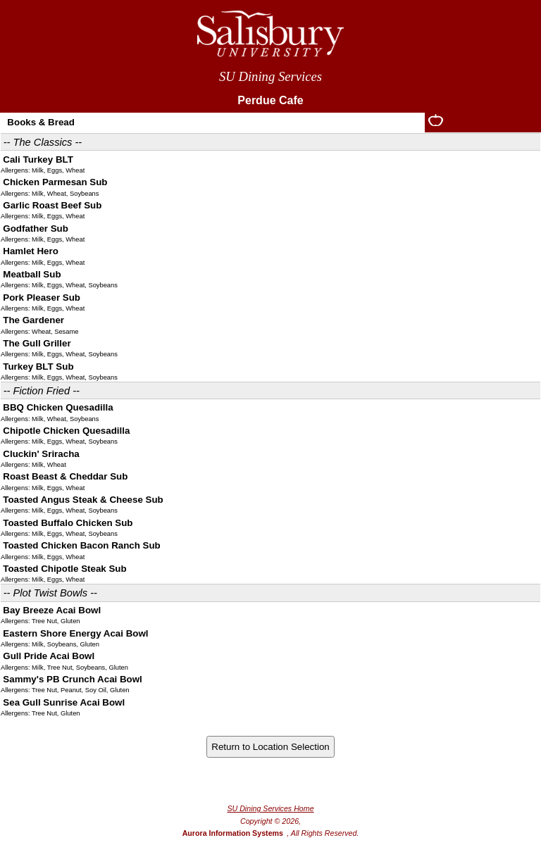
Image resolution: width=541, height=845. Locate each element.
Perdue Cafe (270, 100)
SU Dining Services (270, 76)
